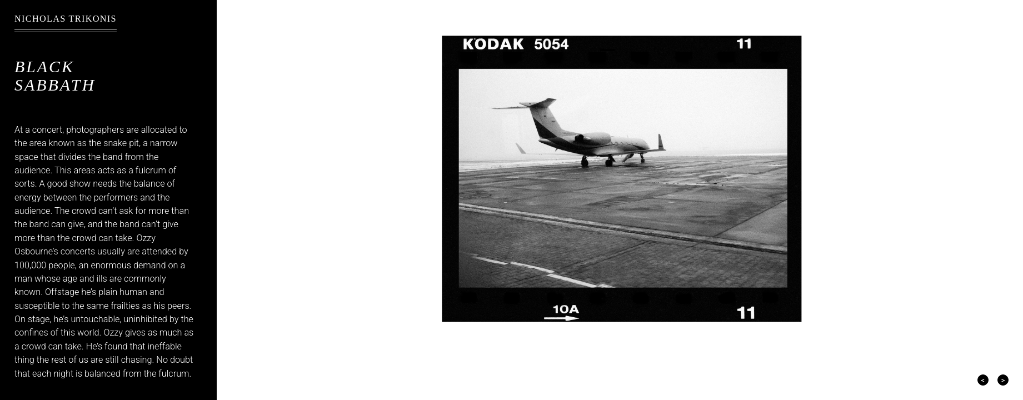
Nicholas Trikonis (65, 19)
